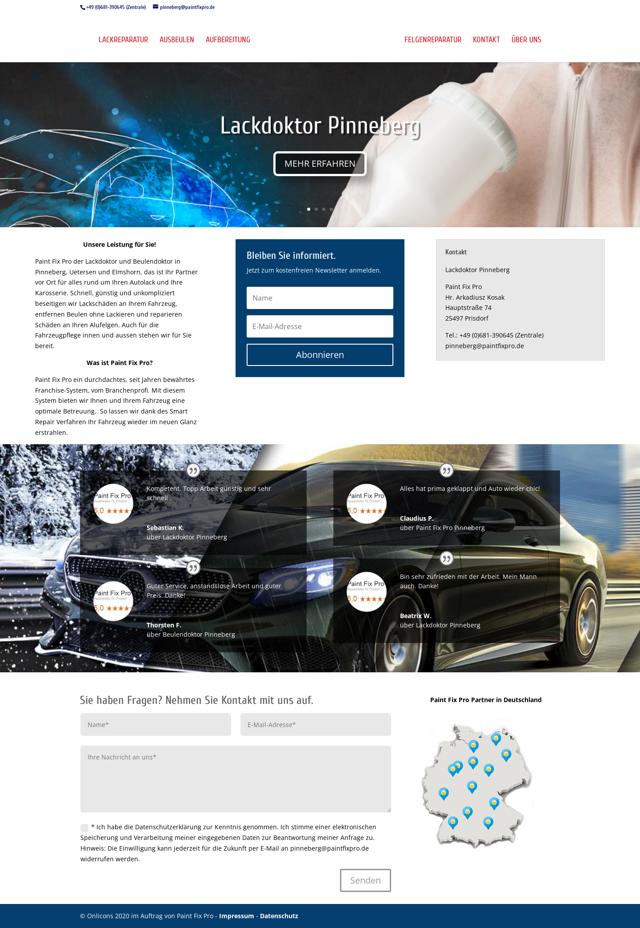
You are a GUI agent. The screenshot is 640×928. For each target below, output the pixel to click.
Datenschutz (279, 916)
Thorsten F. (164, 625)
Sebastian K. (165, 527)
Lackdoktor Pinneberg (320, 133)
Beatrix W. (416, 615)
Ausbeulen (176, 40)
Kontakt (486, 40)
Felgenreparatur (433, 40)
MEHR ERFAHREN (320, 171)
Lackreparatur (123, 40)
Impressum (237, 916)
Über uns (527, 40)
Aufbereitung (227, 40)
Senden (365, 880)
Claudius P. (417, 518)
